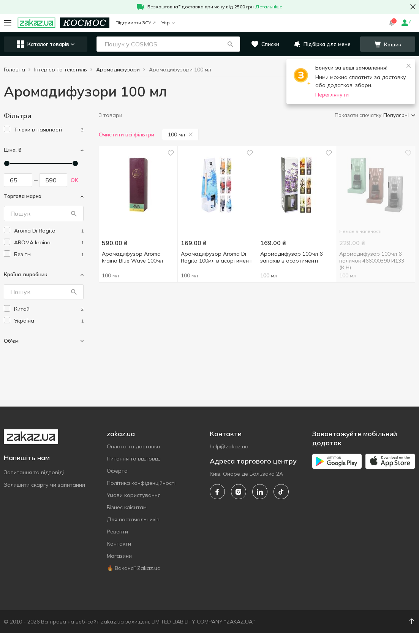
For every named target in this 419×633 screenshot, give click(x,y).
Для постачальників (133, 519)
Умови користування (134, 495)
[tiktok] (281, 491)
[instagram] (238, 491)
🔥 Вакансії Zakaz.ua (134, 568)
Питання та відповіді (134, 458)
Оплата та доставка (133, 446)
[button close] (413, 7)
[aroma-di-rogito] (49, 231)
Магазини (119, 555)
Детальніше (268, 6)
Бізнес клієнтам (127, 507)
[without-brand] (49, 254)
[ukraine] (49, 321)
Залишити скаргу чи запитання (44, 484)
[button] (230, 44)
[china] (49, 309)
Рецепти (117, 531)
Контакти (119, 543)
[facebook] (217, 491)
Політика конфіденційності (141, 482)
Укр (168, 22)
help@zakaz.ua (229, 446)
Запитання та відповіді (34, 472)
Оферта (117, 470)
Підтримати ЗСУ (135, 22)
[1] (49, 130)
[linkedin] (259, 491)
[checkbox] (7, 129)
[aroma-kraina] (49, 243)
